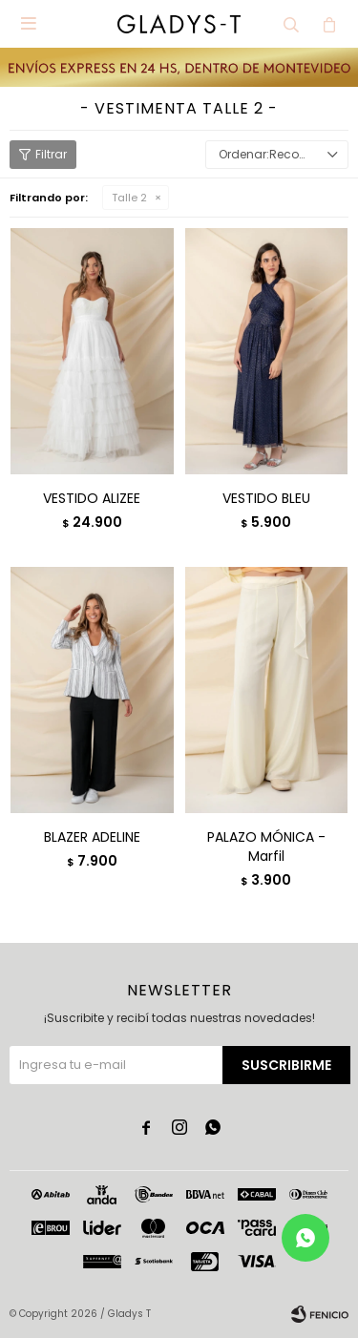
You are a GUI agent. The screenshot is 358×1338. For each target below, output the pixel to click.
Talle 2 (129, 197)
